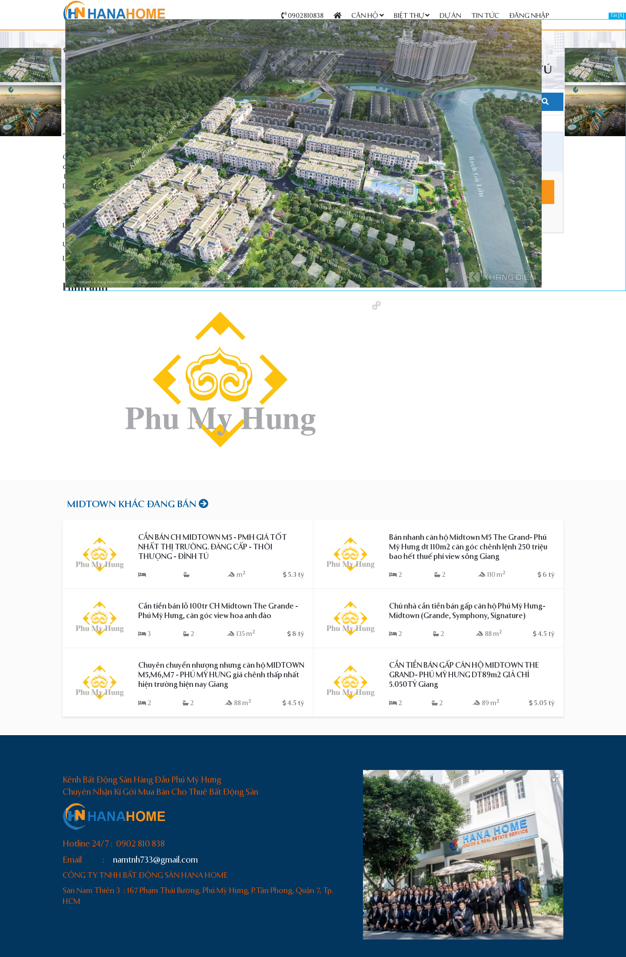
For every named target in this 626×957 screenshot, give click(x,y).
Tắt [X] (617, 15)
